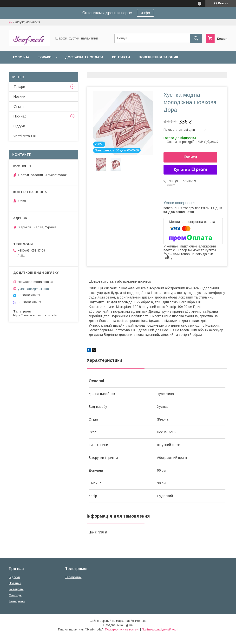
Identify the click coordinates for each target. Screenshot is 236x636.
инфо (145, 13)
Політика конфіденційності (160, 629)
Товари (45, 57)
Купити (190, 157)
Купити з (190, 170)
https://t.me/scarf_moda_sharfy (35, 315)
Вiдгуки (19, 126)
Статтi (18, 106)
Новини (19, 96)
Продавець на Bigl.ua (118, 625)
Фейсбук (15, 595)
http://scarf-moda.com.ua (35, 282)
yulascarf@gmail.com (33, 288)
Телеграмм (17, 601)
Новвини (15, 583)
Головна (21, 57)
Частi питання (24, 136)
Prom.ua (140, 621)
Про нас (19, 116)
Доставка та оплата (84, 57)
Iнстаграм (16, 589)
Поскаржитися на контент (122, 629)
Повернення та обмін (159, 57)
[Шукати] (196, 38)
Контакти (121, 57)
